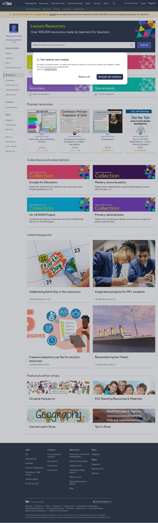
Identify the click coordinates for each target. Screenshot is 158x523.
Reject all (84, 77)
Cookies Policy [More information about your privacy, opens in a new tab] (50, 69)
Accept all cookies (110, 77)
